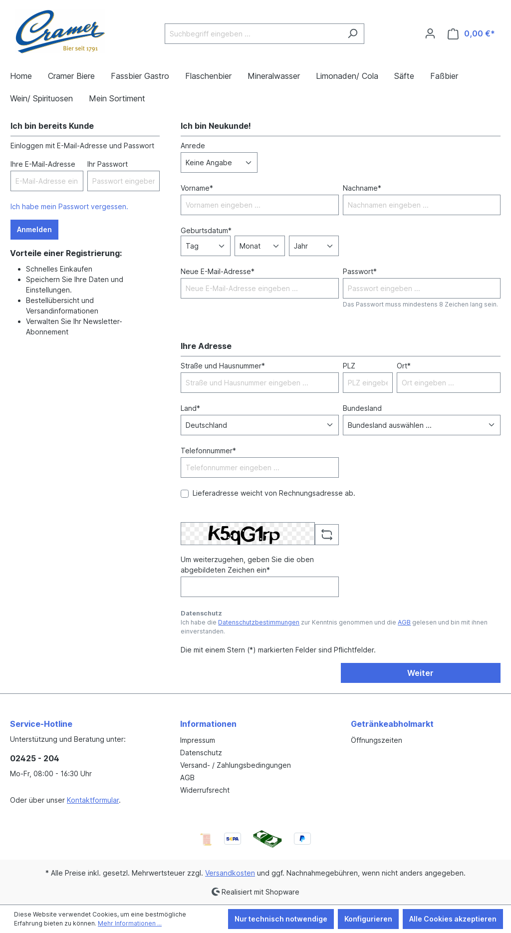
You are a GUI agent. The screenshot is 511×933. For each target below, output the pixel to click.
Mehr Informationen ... (130, 923)
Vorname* (197, 188)
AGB (404, 622)
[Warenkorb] (471, 33)
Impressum (197, 740)
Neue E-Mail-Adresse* (218, 271)
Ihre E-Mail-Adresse (42, 164)
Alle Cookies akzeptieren (453, 919)
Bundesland (362, 408)
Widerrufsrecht (205, 790)
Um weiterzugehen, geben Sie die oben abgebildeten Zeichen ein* (247, 564)
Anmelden (34, 229)
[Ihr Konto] (430, 33)
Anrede (193, 145)
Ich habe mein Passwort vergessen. (69, 206)
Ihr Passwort (107, 164)
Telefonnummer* (208, 450)
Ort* (404, 365)
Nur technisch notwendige (281, 919)
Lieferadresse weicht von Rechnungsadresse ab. (274, 493)
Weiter (420, 673)
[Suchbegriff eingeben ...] (253, 33)
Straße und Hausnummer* (223, 365)
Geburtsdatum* (206, 230)
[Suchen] (352, 33)
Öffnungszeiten (376, 740)
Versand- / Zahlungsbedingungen (235, 765)
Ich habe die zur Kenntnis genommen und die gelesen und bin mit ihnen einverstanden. (334, 627)
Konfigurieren (368, 919)
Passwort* (360, 271)
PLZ (349, 365)
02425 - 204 (34, 758)
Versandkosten (230, 873)
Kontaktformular (93, 800)
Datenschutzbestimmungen (258, 622)
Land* (190, 408)
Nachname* (362, 188)
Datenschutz (201, 752)
